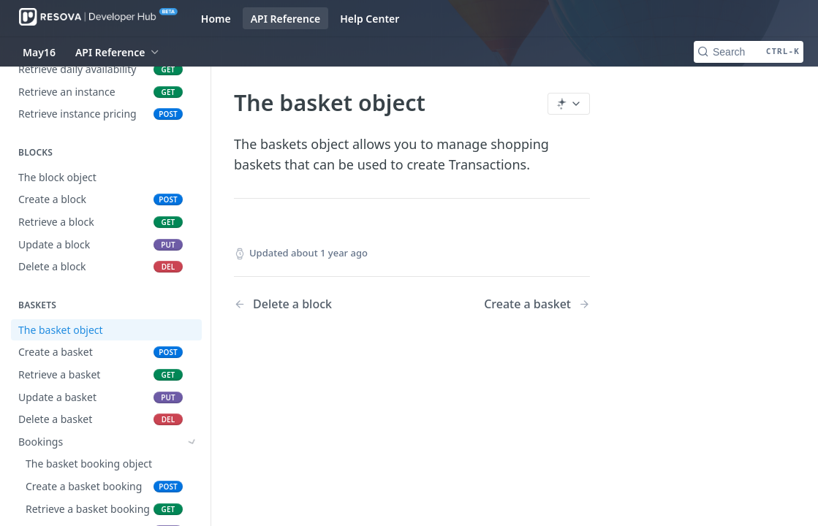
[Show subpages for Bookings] (192, 442)
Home (216, 19)
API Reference (286, 19)
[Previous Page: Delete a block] (310, 304)
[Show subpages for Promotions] (192, 486)
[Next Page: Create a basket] (537, 304)
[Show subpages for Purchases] (192, 464)
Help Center (369, 19)
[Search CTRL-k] (748, 52)
